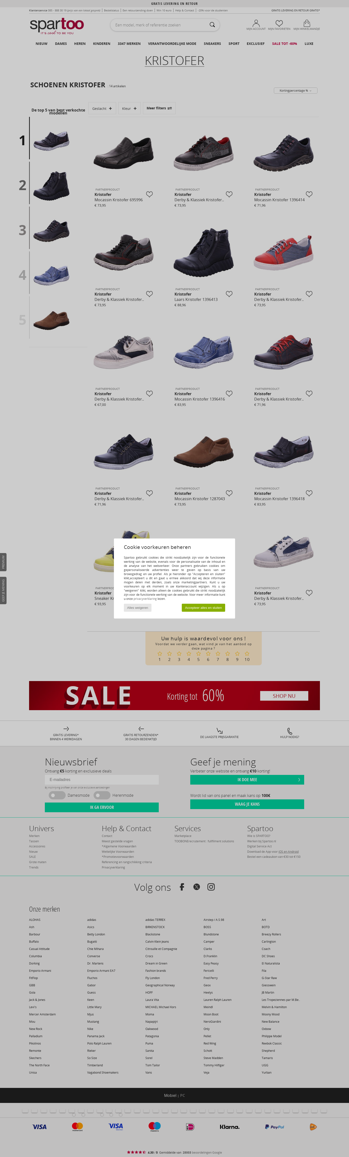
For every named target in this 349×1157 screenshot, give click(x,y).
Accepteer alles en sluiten (203, 608)
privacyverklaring (145, 599)
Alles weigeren (137, 608)
